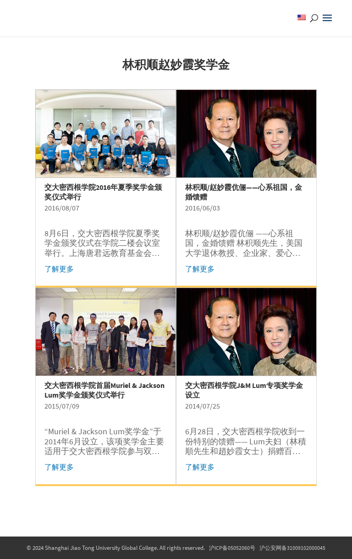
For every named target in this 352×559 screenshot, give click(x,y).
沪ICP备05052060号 (232, 547)
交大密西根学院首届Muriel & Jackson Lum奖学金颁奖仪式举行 (104, 390)
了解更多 (59, 268)
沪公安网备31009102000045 (292, 547)
